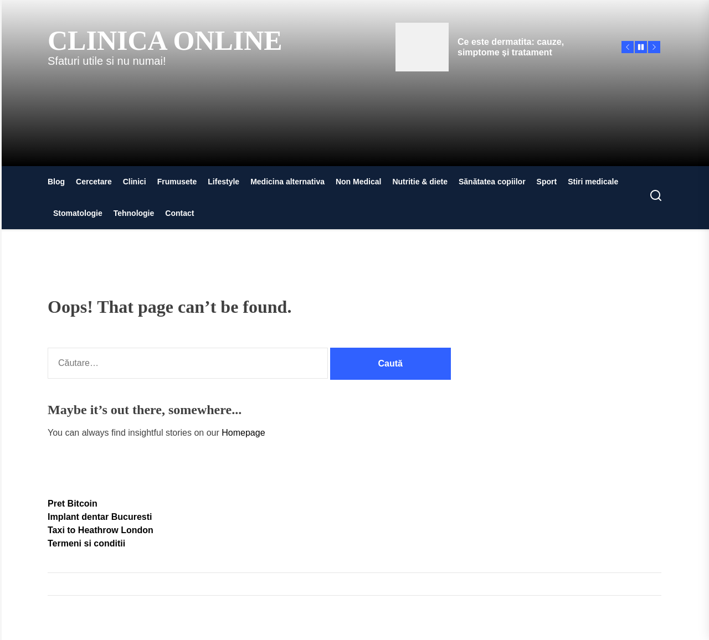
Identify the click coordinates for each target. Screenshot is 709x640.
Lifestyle (223, 181)
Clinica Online (165, 40)
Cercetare (94, 181)
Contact (179, 213)
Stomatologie (77, 213)
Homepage (243, 432)
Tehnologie (134, 213)
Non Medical (358, 181)
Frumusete (177, 181)
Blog (56, 181)
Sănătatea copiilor (492, 181)
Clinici (134, 181)
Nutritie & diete (420, 181)
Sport (547, 181)
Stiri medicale (593, 181)
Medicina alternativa (287, 181)
